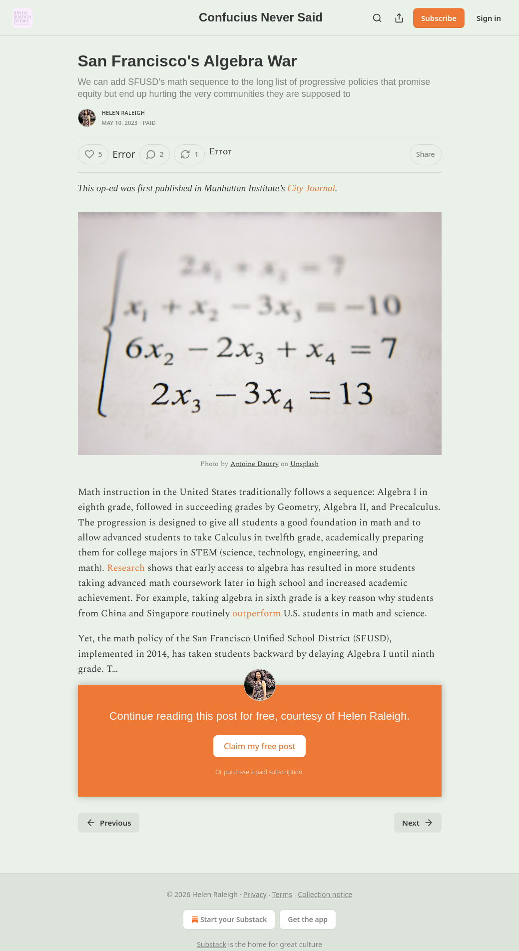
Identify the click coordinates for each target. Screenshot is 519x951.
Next (418, 823)
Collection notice (325, 894)
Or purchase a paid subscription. (259, 772)
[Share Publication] (399, 18)
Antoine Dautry (254, 464)
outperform (256, 613)
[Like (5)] (93, 154)
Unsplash (304, 464)
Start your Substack (228, 919)
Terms (282, 894)
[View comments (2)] (154, 154)
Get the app (308, 919)
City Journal (311, 188)
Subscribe (439, 18)
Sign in (489, 18)
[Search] (377, 18)
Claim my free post (259, 746)
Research (126, 568)
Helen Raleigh (123, 112)
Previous (108, 823)
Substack (211, 944)
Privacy (255, 894)
